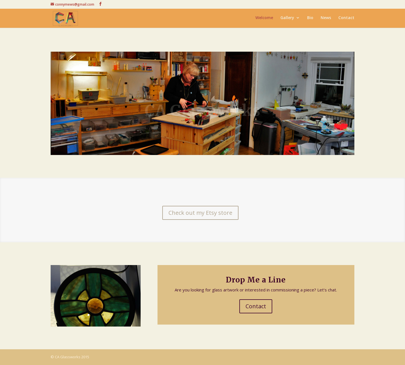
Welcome (264, 19)
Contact (346, 19)
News (326, 19)
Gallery (287, 19)
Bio (310, 19)
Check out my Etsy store (200, 212)
